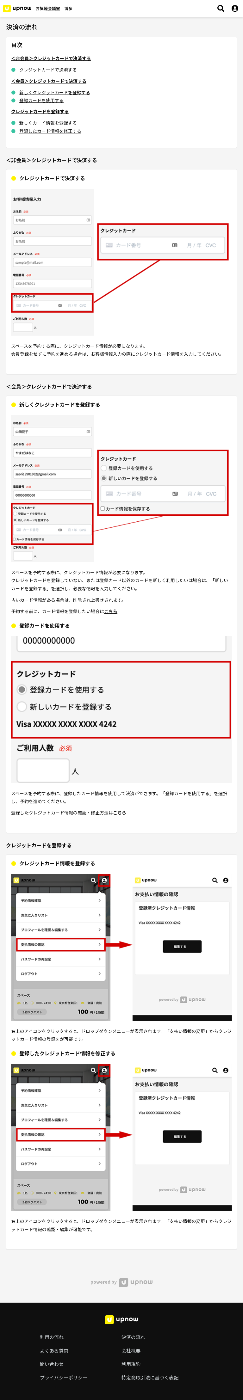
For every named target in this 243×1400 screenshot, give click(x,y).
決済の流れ (133, 1337)
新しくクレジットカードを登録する (54, 92)
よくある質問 (54, 1350)
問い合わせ (52, 1363)
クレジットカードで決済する (48, 69)
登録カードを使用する (41, 100)
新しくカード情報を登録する (48, 123)
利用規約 (131, 1363)
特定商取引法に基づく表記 (150, 1377)
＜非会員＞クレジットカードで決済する (51, 58)
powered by (121, 1282)
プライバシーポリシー (63, 1377)
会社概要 (131, 1350)
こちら (110, 611)
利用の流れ (52, 1337)
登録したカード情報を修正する (50, 131)
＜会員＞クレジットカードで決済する (48, 81)
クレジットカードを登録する (40, 111)
